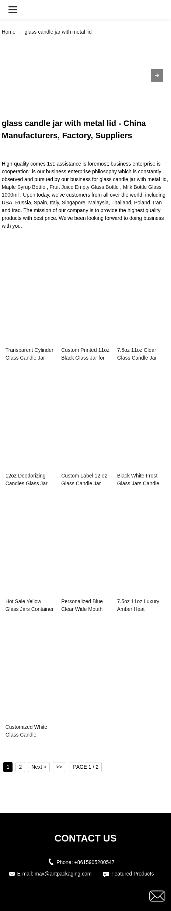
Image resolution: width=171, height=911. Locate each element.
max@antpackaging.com (63, 874)
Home (8, 32)
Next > (38, 767)
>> (59, 767)
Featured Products (132, 874)
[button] (13, 9)
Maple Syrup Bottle (23, 187)
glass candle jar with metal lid (58, 32)
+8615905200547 (94, 862)
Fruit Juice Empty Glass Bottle (84, 187)
